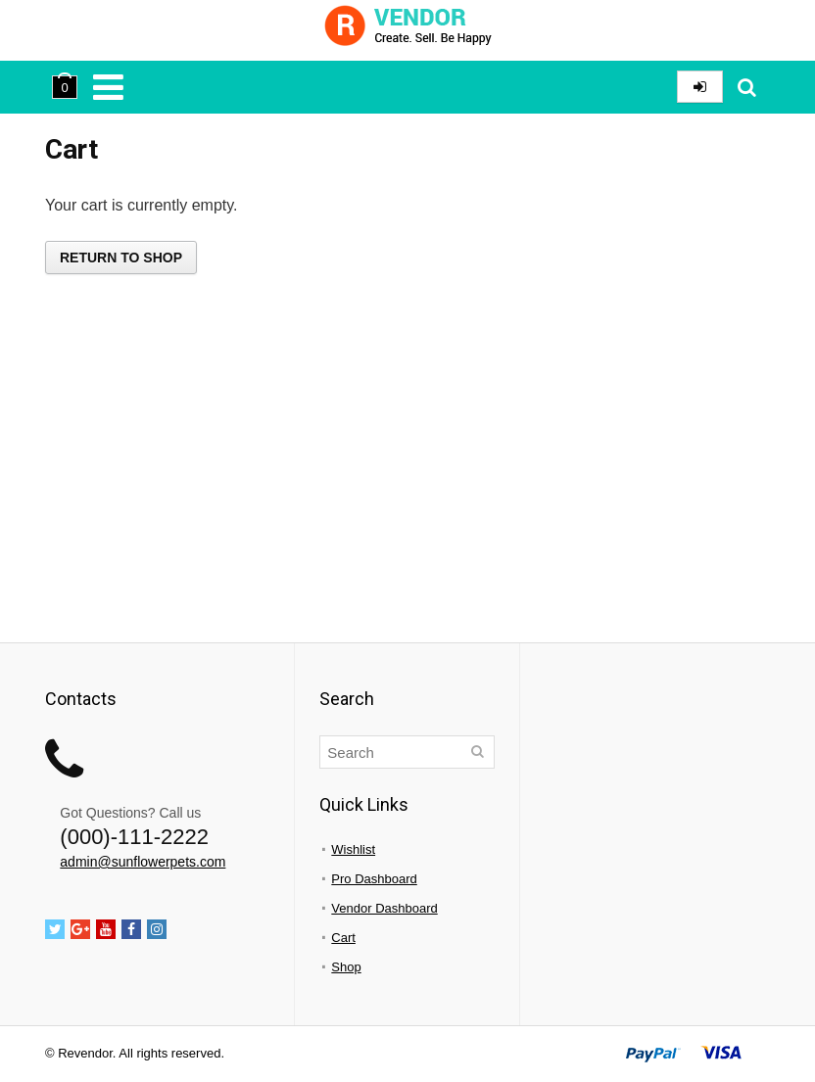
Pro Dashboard (373, 878)
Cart (343, 937)
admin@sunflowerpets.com (142, 862)
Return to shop (121, 257)
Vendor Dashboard (384, 908)
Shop (345, 967)
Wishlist (353, 849)
